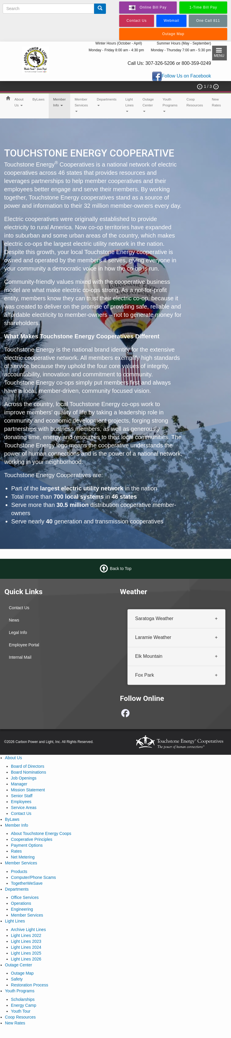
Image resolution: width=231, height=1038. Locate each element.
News (14, 620)
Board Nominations (28, 772)
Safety (17, 979)
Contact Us (19, 607)
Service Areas (23, 807)
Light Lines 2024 (26, 947)
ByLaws (38, 99)
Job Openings (23, 778)
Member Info (59, 102)
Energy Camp (23, 1005)
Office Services (25, 897)
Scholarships (23, 999)
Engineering (22, 909)
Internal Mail (20, 657)
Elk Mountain (149, 655)
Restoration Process (29, 985)
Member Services (81, 104)
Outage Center (148, 104)
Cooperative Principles (31, 839)
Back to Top (121, 568)
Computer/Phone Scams (33, 877)
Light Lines (129, 104)
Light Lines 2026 (26, 959)
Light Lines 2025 (26, 953)
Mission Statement (28, 789)
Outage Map (22, 973)
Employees (21, 801)
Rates (16, 851)
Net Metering (23, 857)
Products (19, 871)
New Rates (216, 102)
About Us (19, 102)
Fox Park (144, 674)
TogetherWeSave (26, 883)
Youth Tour (20, 1011)
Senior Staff (21, 795)
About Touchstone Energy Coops (41, 833)
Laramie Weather (153, 637)
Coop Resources (194, 102)
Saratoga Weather (154, 618)
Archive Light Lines (28, 929)
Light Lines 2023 (26, 941)
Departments (107, 101)
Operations (21, 903)
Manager (19, 784)
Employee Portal (24, 644)
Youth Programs (170, 104)
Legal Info (18, 632)
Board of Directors (27, 766)
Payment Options (26, 845)
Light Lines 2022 (26, 935)
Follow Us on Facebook (186, 76)
